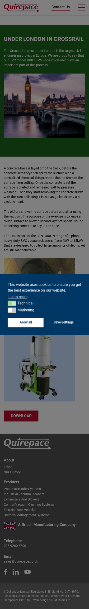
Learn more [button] (17, 296)
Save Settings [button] (63, 322)
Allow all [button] (25, 322)
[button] (12, 303)
